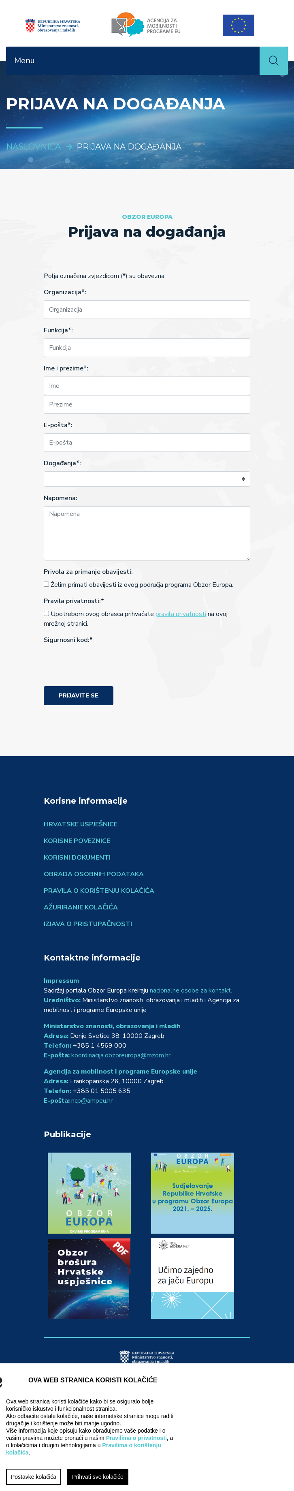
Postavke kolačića (33, 1477)
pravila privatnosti (181, 614)
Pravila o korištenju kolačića (99, 890)
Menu (24, 60)
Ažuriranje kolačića (81, 907)
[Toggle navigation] (249, 60)
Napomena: (60, 498)
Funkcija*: (58, 330)
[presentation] (105, 664)
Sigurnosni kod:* (68, 639)
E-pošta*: (58, 425)
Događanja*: (62, 463)
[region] (147, 1427)
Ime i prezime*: (66, 368)
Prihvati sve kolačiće (98, 1477)
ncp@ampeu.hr (92, 1100)
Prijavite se (78, 695)
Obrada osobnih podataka (94, 874)
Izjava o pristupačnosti (88, 924)
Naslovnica (33, 147)
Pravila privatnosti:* (74, 601)
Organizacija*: (65, 292)
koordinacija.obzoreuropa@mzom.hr (120, 1055)
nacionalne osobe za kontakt (190, 990)
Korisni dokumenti (77, 857)
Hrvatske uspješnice (80, 824)
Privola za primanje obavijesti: (88, 571)
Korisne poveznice (77, 840)
